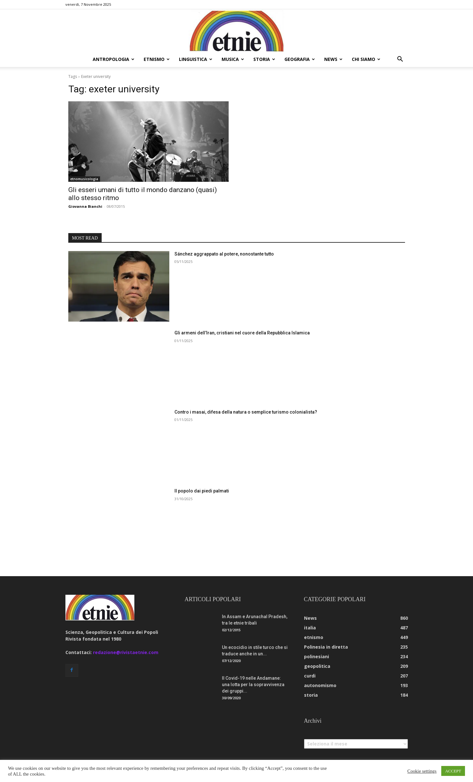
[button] (400, 60)
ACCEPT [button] (453, 771)
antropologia (113, 59)
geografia (299, 59)
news (333, 59)
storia (264, 59)
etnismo (157, 59)
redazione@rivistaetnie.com (125, 652)
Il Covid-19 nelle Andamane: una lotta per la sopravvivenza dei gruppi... (253, 685)
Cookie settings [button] (421, 771)
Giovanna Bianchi (85, 206)
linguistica (195, 59)
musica (233, 59)
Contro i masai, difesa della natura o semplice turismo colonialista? (245, 412)
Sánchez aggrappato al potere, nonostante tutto (224, 253)
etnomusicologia (84, 179)
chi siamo (366, 59)
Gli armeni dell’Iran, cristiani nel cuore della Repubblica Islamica (242, 332)
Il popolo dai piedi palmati (201, 490)
